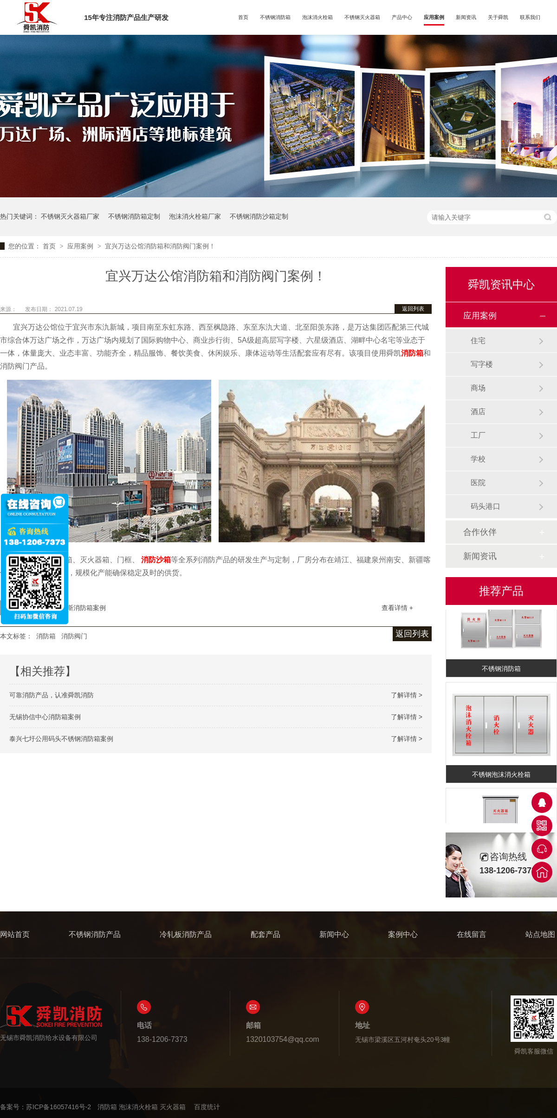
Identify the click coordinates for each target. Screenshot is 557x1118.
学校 (478, 459)
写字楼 (482, 364)
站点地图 (540, 934)
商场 (478, 388)
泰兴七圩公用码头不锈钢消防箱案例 (61, 738)
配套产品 (265, 934)
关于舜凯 (498, 17)
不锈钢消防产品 (95, 934)
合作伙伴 (480, 532)
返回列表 (413, 309)
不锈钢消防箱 (275, 17)
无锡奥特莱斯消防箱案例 (70, 607)
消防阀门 (74, 636)
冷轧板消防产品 (186, 934)
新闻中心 (334, 934)
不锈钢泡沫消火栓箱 (501, 776)
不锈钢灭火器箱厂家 (70, 216)
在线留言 (471, 934)
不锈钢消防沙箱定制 (259, 216)
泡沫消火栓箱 (317, 17)
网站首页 (15, 934)
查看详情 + (397, 607)
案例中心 (403, 934)
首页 (243, 17)
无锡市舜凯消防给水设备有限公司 (51, 1023)
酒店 (478, 412)
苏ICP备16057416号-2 (58, 1107)
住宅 (478, 340)
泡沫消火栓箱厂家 (195, 216)
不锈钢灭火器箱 (362, 17)
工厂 (478, 435)
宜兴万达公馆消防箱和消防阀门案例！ (160, 246)
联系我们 (530, 17)
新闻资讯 (466, 17)
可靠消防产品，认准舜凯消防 (51, 695)
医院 (478, 483)
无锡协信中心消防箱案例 (45, 717)
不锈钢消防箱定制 (134, 216)
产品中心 (402, 17)
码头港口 (485, 506)
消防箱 (46, 636)
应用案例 (434, 17)
